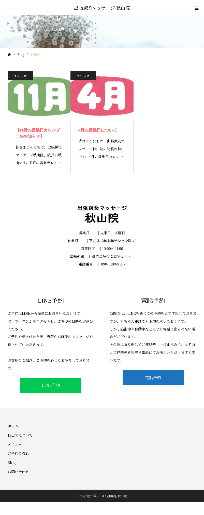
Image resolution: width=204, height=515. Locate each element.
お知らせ (20, 76)
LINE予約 (51, 385)
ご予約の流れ (18, 453)
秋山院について (20, 435)
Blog (12, 462)
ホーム (13, 425)
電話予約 (153, 377)
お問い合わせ (18, 471)
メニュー (15, 444)
